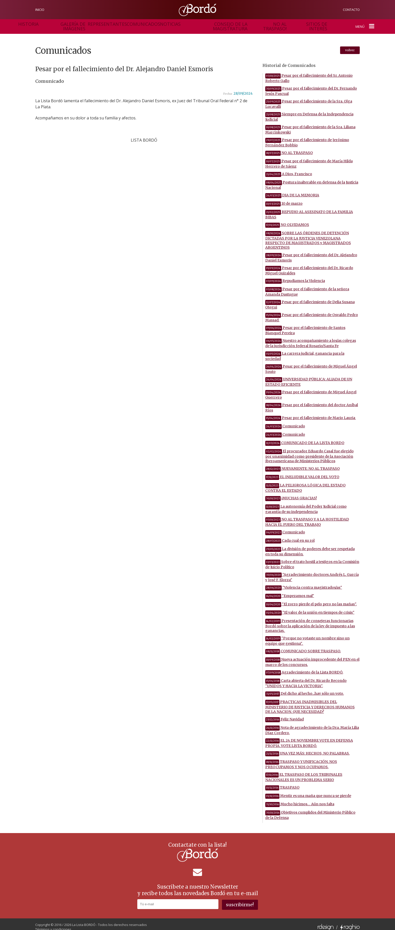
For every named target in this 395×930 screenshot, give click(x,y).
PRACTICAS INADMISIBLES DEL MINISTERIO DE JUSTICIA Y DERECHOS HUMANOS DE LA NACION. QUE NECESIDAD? (310, 701)
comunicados (126, 24)
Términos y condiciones (53, 923)
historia (28, 24)
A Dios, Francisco (288, 169)
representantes (95, 24)
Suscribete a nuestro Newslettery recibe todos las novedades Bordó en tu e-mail (197, 885)
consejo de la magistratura (189, 24)
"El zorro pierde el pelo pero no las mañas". (311, 599)
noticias (152, 24)
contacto (351, 9)
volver (350, 45)
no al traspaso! (232, 24)
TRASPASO (282, 782)
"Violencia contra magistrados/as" (303, 582)
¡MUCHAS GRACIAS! (291, 493)
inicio (39, 9)
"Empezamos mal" (289, 590)
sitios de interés (266, 24)
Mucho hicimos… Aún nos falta (299, 799)
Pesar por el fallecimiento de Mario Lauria (310, 412)
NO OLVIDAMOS (287, 219)
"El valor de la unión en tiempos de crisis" (309, 607)
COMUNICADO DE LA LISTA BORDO (304, 437)
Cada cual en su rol (290, 535)
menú (366, 23)
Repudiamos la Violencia (295, 275)
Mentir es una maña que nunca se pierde (308, 790)
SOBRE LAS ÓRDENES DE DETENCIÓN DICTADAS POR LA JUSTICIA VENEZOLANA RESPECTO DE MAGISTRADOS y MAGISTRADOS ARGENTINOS (308, 235)
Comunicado (285, 421)
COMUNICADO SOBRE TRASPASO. (303, 646)
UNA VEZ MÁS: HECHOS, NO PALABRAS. (307, 748)
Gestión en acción (301, 24)
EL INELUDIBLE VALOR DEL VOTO (302, 472)
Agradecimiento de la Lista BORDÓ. (304, 667)
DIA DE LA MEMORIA (292, 190)
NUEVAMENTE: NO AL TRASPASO (302, 463)
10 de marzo (284, 198)
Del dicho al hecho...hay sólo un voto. (304, 688)
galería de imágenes (58, 24)
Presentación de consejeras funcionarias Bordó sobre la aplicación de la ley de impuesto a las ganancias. (310, 620)
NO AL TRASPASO (289, 147)
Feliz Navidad (284, 714)
